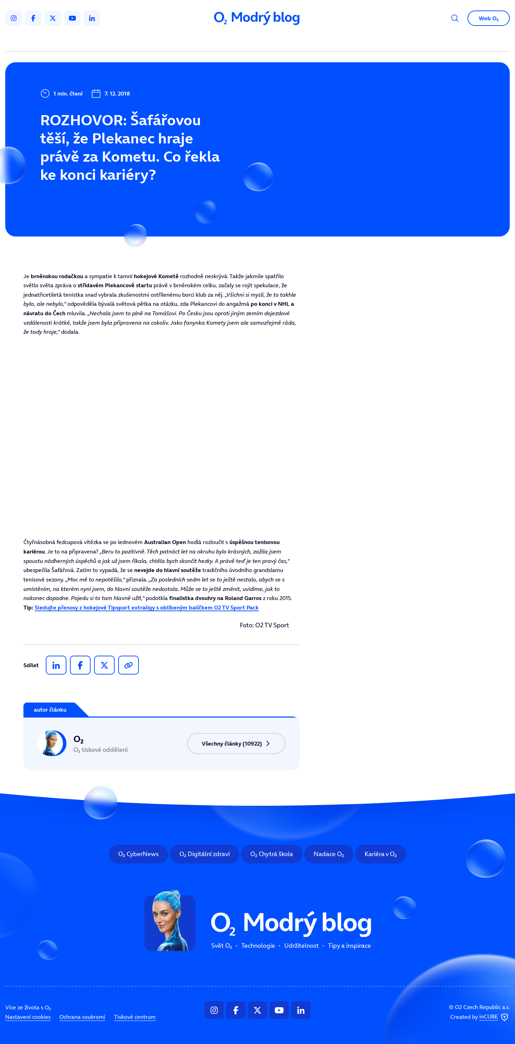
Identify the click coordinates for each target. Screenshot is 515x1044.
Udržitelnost (272, 40)
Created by (480, 1017)
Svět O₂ (175, 40)
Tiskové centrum (135, 1017)
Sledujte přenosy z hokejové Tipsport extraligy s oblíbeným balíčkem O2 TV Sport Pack (147, 607)
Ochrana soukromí (82, 1017)
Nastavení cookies (28, 1017)
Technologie (220, 40)
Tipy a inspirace (328, 40)
